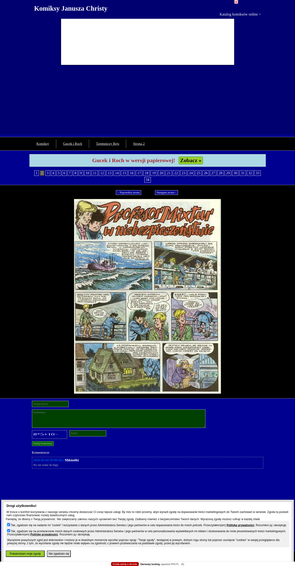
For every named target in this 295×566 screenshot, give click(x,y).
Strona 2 (139, 143)
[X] (182, 564)
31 (243, 173)
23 (183, 173)
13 (109, 173)
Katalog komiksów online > (240, 14)
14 (117, 173)
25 (198, 173)
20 (161, 173)
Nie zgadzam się (59, 553)
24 (191, 173)
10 (87, 173)
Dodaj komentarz (43, 443)
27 (213, 173)
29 (228, 173)
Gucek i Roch (72, 143)
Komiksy (43, 143)
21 (169, 173)
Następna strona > (166, 192)
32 (250, 173)
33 (257, 173)
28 (220, 173)
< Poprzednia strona (128, 192)
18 (146, 173)
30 (235, 173)
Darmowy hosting (150, 564)
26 (206, 173)
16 (132, 173)
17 (139, 173)
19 (154, 173)
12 (102, 173)
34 (147, 180)
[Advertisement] (147, 102)
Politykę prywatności (240, 525)
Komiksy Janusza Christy (71, 8)
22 (176, 173)
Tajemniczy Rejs (107, 143)
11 (94, 173)
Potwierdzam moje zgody (25, 553)
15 (124, 173)
